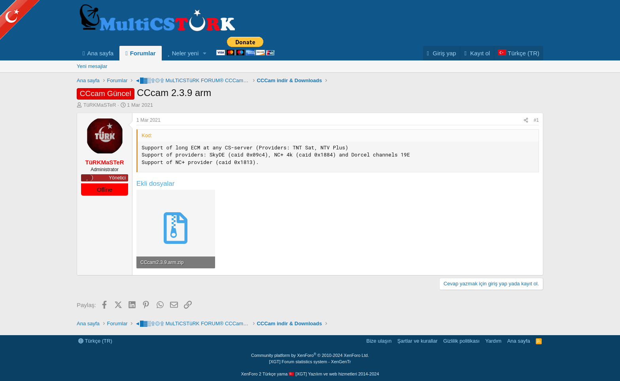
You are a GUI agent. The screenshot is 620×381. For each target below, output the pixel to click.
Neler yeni (185, 53)
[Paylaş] (526, 120)
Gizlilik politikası (461, 341)
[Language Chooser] (518, 53)
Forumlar (143, 53)
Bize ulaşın (379, 341)
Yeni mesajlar (92, 66)
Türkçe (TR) (95, 341)
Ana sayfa (100, 53)
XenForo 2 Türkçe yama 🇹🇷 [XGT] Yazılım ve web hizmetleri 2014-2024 (310, 374)
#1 (536, 120)
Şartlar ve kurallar (417, 341)
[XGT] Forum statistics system (310, 361)
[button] (204, 53)
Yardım (493, 341)
